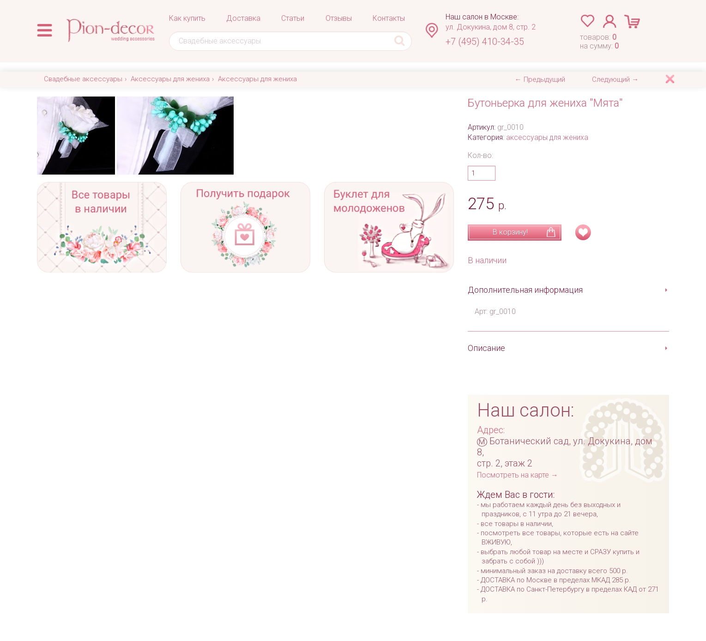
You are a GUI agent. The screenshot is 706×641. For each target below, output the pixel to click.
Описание (486, 348)
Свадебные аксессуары (83, 79)
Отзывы (339, 18)
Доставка (243, 18)
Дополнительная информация (525, 290)
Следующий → (615, 79)
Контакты (389, 18)
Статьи (292, 18)
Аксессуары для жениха (170, 79)
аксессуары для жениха (547, 137)
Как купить (187, 18)
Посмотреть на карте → (517, 475)
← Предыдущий (540, 79)
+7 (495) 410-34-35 (485, 41)
